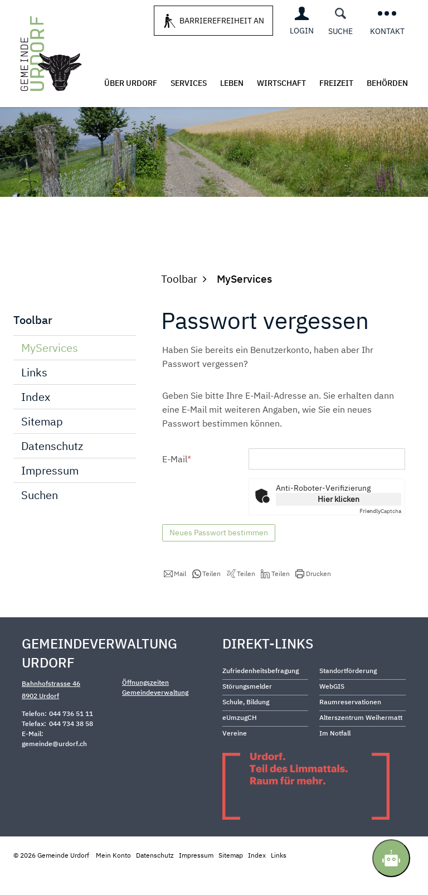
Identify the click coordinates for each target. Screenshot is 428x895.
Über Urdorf (130, 83)
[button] (175, 595)
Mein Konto (113, 877)
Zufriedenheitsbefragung (260, 692)
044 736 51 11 (71, 735)
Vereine (234, 755)
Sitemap (42, 443)
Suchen (39, 516)
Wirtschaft (281, 83)
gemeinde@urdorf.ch (54, 765)
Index (35, 418)
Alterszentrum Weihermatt (360, 739)
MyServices (78, 369)
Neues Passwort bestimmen (218, 554)
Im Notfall (335, 755)
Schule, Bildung (245, 723)
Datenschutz (52, 467)
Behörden (387, 83)
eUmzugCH (239, 739)
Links (34, 393)
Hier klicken (338, 521)
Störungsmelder (247, 708)
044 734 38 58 (71, 745)
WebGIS (331, 708)
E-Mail (176, 480)
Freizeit (336, 83)
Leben (232, 83)
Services (189, 83)
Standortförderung (348, 692)
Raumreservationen (350, 723)
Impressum (50, 492)
